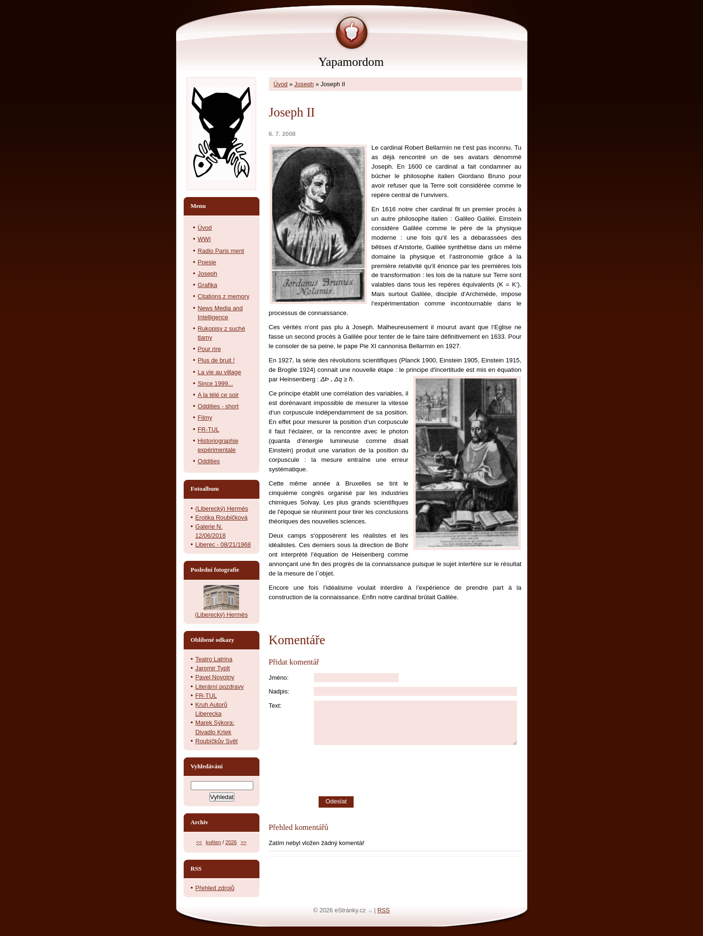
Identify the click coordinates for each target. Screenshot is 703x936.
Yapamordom (350, 62)
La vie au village (219, 372)
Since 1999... (215, 383)
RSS (383, 910)
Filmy (205, 417)
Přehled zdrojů (215, 887)
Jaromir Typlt (213, 668)
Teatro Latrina (214, 659)
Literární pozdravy (220, 686)
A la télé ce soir (218, 394)
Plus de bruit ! (216, 360)
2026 (231, 842)
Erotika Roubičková (222, 517)
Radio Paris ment (221, 250)
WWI (204, 239)
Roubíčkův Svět (217, 741)
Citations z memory (224, 296)
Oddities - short (218, 406)
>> (243, 842)
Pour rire (209, 348)
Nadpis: (279, 691)
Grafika (207, 284)
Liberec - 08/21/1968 (223, 544)
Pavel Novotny (215, 677)
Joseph (304, 84)
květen (213, 842)
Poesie (207, 262)
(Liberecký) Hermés (222, 508)
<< (199, 842)
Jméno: (279, 677)
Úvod (281, 84)
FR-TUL (209, 429)
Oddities (209, 461)
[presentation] (418, 770)
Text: (275, 705)
